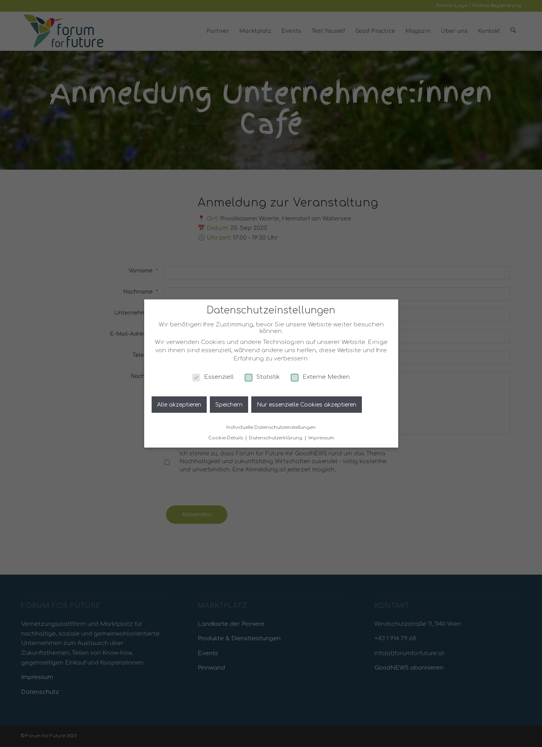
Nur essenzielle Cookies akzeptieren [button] (306, 405)
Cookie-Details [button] (226, 438)
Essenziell (213, 377)
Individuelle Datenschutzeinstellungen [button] (271, 427)
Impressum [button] (321, 438)
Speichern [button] (229, 405)
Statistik (262, 377)
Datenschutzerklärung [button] (276, 438)
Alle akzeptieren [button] (179, 405)
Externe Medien (320, 377)
